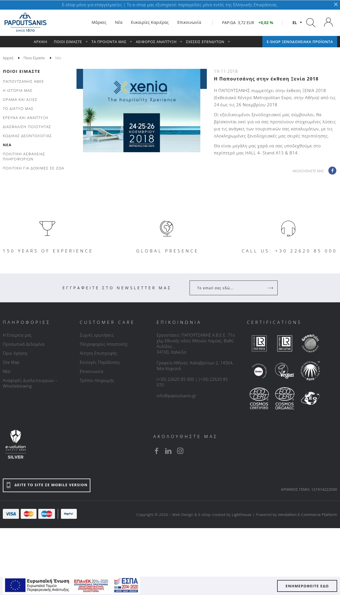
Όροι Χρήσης (15, 353)
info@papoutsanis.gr (176, 395)
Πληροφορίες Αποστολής (104, 344)
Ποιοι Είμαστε (21, 71)
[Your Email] (229, 288)
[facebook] (156, 451)
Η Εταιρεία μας (17, 335)
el (294, 22)
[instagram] (180, 451)
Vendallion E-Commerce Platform (307, 514)
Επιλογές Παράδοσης (100, 362)
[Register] (271, 288)
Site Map (11, 362)
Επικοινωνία (91, 371)
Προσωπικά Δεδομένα (23, 344)
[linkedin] (168, 451)
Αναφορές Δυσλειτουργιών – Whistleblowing (30, 383)
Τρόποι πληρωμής (97, 380)
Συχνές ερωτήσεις (97, 335)
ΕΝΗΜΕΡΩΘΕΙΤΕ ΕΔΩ (307, 585)
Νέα (6, 371)
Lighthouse (242, 514)
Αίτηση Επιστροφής (98, 353)
